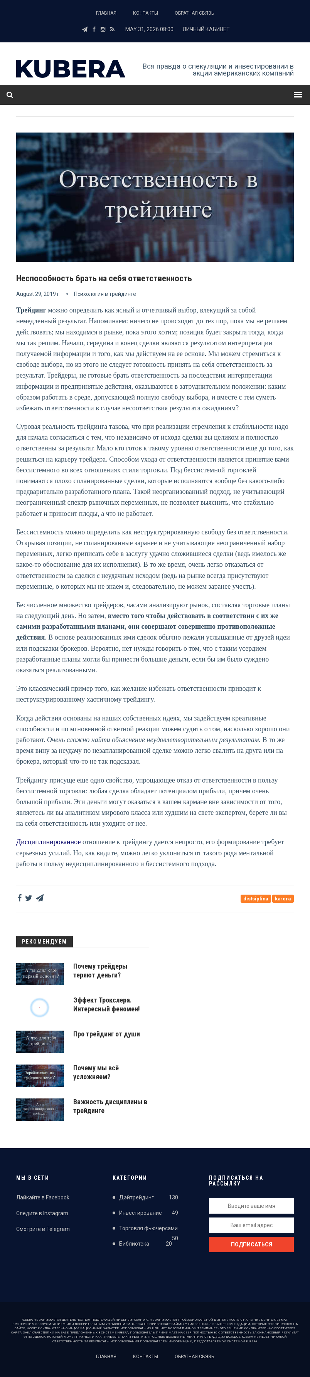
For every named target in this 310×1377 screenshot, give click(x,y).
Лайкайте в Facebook (42, 1197)
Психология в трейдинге (105, 294)
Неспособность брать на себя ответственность (109, 278)
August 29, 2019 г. (38, 294)
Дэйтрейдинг (148, 1197)
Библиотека (145, 1245)
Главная (106, 13)
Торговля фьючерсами (148, 1230)
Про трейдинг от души (106, 1033)
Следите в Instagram (42, 1213)
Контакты (145, 13)
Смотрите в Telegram (43, 1229)
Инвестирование (148, 1213)
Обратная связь (194, 13)
